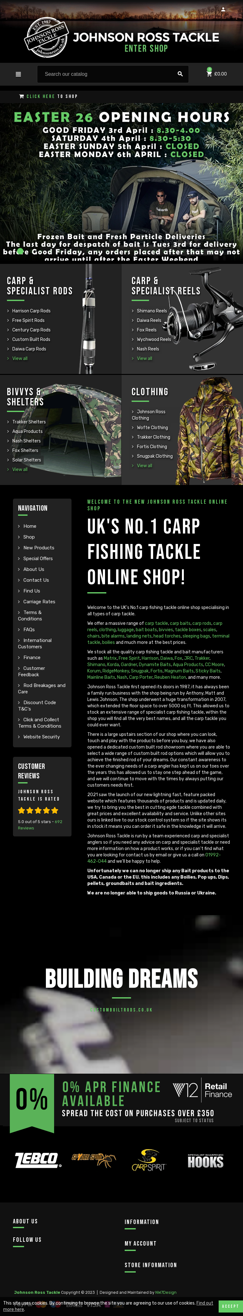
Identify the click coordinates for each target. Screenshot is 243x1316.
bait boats (146, 629)
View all (19, 358)
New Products (38, 548)
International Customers (35, 644)
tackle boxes (188, 629)
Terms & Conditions (30, 616)
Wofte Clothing (152, 427)
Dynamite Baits (155, 664)
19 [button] (194, 251)
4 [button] (52, 251)
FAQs (28, 629)
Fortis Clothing (151, 446)
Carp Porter (141, 677)
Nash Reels (147, 349)
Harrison (150, 658)
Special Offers (37, 558)
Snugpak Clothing (154, 456)
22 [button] (223, 251)
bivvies (166, 629)
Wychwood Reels (153, 339)
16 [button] (166, 251)
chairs (93, 636)
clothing (107, 629)
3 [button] (42, 251)
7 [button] (80, 251)
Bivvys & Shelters (25, 397)
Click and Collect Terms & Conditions (39, 723)
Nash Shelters (26, 441)
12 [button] (128, 251)
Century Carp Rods (31, 330)
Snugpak (140, 671)
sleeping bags (196, 636)
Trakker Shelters (28, 422)
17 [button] (175, 251)
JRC (188, 658)
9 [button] (99, 251)
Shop (28, 537)
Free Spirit (129, 658)
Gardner (129, 664)
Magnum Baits (179, 671)
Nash (122, 677)
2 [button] (33, 251)
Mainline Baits (101, 677)
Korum (94, 671)
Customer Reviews (31, 771)
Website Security (41, 737)
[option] (38, 1174)
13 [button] (137, 251)
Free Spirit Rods (28, 320)
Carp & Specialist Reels (166, 286)
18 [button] (185, 251)
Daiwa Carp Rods (28, 349)
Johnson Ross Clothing (148, 415)
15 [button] (156, 251)
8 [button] (90, 251)
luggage (126, 629)
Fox (178, 658)
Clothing (150, 392)
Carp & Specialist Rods (40, 286)
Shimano (96, 664)
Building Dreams (121, 980)
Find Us (31, 591)
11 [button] (118, 251)
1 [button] (20, 251)
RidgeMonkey (116, 671)
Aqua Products (27, 431)
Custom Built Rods (30, 339)
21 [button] (213, 251)
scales (209, 629)
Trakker (202, 658)
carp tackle (156, 623)
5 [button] (61, 251)
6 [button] (71, 251)
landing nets (139, 636)
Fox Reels (146, 330)
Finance (31, 657)
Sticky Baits (208, 671)
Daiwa (166, 658)
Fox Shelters (24, 450)
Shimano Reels (151, 311)
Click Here (41, 97)
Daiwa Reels (148, 320)
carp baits (180, 623)
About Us (33, 569)
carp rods (201, 623)
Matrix (110, 658)
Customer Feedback (31, 671)
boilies (108, 642)
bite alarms (113, 636)
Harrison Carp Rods (31, 311)
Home (29, 526)
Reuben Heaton (170, 677)
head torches (167, 636)
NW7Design (166, 1292)
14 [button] (147, 251)
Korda (113, 664)
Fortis (157, 671)
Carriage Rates (38, 602)
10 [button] (109, 251)
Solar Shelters (26, 460)
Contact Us (35, 580)
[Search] (113, 74)
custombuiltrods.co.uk (121, 1010)
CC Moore (214, 664)
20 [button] (204, 251)
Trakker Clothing (153, 437)
